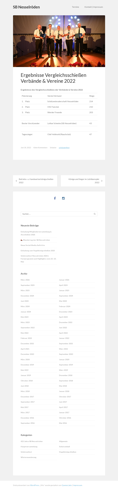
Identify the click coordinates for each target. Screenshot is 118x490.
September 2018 (66, 381)
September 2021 (66, 343)
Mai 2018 (63, 386)
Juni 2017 (63, 402)
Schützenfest (64, 147)
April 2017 (63, 407)
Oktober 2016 (65, 418)
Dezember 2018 (65, 375)
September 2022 (28, 327)
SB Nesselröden (26, 7)
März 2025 (25, 290)
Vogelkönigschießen (67, 452)
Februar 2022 (26, 338)
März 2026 (25, 280)
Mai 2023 (24, 317)
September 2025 (28, 285)
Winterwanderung (28, 457)
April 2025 (63, 285)
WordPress (34, 485)
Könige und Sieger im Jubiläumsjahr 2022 (84, 181)
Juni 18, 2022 (26, 147)
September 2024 (66, 296)
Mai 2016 (63, 423)
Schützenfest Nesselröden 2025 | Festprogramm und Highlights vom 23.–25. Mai (38, 259)
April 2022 (63, 333)
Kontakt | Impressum (94, 7)
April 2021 (25, 349)
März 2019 (63, 370)
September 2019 (66, 365)
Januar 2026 (64, 280)
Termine (75, 7)
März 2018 (25, 391)
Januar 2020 (64, 359)
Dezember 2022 (65, 322)
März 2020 (25, 359)
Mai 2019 (24, 370)
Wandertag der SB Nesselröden (35, 240)
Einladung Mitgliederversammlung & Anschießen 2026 (36, 233)
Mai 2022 (24, 333)
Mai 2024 (63, 301)
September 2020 (66, 354)
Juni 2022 (63, 327)
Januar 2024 (26, 312)
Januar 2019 (26, 375)
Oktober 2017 (65, 397)
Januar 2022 (64, 338)
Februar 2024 (64, 306)
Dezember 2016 (27, 418)
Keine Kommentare (40, 147)
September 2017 (28, 402)
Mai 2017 (24, 407)
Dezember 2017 (27, 397)
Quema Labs (66, 485)
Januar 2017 (64, 412)
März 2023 (25, 322)
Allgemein (63, 441)
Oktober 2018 (27, 381)
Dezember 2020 (27, 354)
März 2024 (25, 306)
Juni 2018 (25, 386)
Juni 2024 (25, 301)
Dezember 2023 (65, 312)
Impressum (77, 485)
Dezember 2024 (27, 296)
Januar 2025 (64, 290)
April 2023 (63, 317)
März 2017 (25, 412)
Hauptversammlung (29, 446)
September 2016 (28, 423)
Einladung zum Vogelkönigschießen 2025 (38, 250)
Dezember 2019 (27, 365)
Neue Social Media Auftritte (33, 245)
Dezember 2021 (27, 343)
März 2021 (63, 349)
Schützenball (64, 446)
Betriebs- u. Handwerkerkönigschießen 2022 (36, 181)
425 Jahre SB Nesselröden (32, 441)
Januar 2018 (64, 391)
